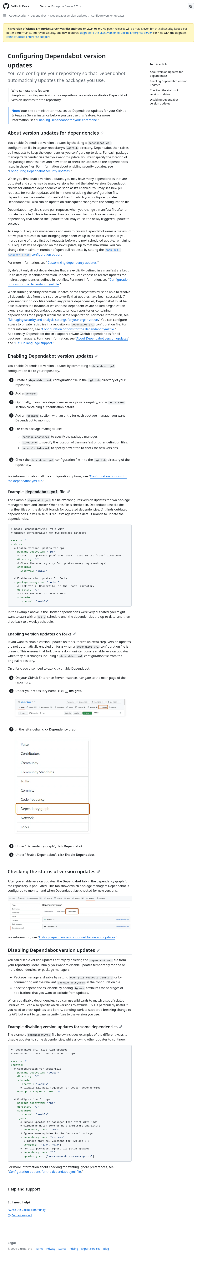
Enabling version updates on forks (42, 634)
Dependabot (38, 15)
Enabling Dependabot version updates (53, 356)
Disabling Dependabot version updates (54, 950)
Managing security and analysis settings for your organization (53, 320)
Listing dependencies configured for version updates (77, 937)
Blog (106, 1248)
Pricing (73, 1248)
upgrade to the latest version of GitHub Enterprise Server (116, 33)
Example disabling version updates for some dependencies (65, 1026)
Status (62, 1248)
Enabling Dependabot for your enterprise (67, 120)
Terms (39, 1248)
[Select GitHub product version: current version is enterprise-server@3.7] (60, 6)
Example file (39, 491)
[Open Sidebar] (5, 15)
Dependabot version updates (68, 15)
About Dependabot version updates (102, 338)
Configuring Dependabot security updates (39, 171)
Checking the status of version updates (54, 871)
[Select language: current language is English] (191, 6)
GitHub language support (33, 343)
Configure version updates (107, 15)
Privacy (50, 1248)
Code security (17, 15)
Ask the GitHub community (27, 1210)
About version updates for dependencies (56, 133)
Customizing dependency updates (72, 262)
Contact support (20, 1215)
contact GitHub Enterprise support (28, 37)
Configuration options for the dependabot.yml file (78, 329)
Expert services (90, 1248)
